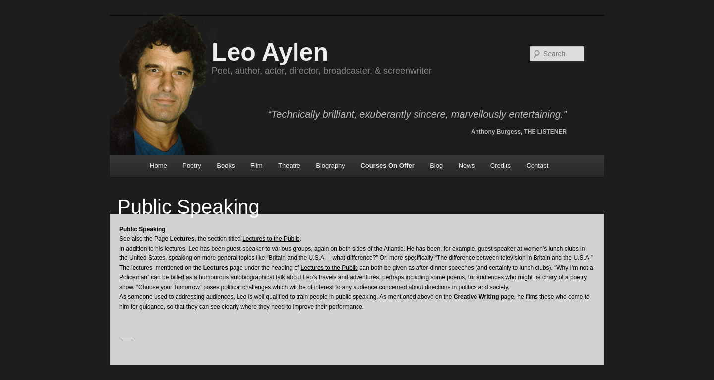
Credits (500, 165)
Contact (537, 165)
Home (158, 165)
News (467, 165)
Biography (330, 165)
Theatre (289, 165)
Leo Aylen (270, 52)
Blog (436, 165)
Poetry (191, 165)
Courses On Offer (387, 165)
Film (256, 165)
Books (226, 165)
